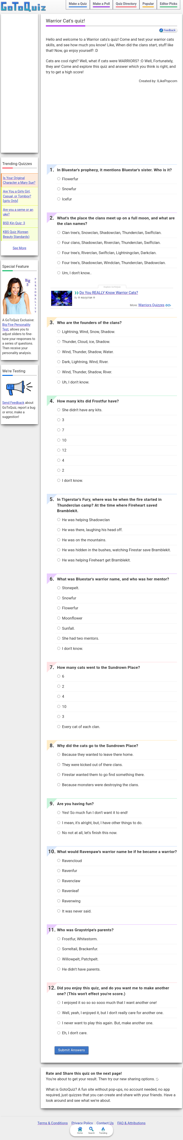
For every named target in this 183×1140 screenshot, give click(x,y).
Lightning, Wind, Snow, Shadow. (86, 332)
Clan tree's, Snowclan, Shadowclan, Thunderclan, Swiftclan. (109, 232)
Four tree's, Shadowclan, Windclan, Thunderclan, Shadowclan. (111, 263)
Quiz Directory (126, 4)
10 (61, 440)
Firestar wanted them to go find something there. (101, 774)
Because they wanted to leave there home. (95, 754)
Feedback (169, 30)
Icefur (64, 199)
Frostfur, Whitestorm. (77, 939)
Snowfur (66, 189)
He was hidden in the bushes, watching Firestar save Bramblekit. (114, 550)
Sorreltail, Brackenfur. (77, 949)
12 (61, 450)
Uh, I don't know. (73, 382)
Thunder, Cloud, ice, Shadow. (83, 342)
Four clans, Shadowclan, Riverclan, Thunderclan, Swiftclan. (109, 242)
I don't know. (70, 480)
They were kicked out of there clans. (90, 765)
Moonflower (69, 618)
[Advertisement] (111, 122)
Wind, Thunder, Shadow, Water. (85, 352)
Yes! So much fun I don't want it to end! (92, 812)
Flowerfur (67, 179)
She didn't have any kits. (79, 410)
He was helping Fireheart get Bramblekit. (94, 560)
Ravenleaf (68, 891)
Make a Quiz (78, 4)
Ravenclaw (68, 881)
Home (80, 1130)
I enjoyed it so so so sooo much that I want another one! (107, 1002)
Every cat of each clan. (78, 727)
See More (19, 248)
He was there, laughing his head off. (90, 530)
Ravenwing (69, 901)
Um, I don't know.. (74, 273)
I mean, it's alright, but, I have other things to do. (99, 823)
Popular (148, 4)
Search (91, 1130)
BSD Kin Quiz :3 (14, 223)
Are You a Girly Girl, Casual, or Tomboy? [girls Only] (17, 196)
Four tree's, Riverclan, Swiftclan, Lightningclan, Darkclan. (107, 253)
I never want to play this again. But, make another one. (105, 1023)
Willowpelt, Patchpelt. (78, 959)
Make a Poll (101, 4)
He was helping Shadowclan (83, 520)
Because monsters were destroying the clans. (98, 785)
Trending (103, 1130)
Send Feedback (13, 403)
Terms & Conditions (53, 1123)
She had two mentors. (78, 638)
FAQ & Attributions (131, 1123)
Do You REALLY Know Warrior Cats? (108, 292)
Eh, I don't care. (72, 1033)
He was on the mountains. (81, 540)
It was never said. (74, 911)
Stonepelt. (68, 588)
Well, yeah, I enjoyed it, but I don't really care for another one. (110, 1013)
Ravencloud (69, 861)
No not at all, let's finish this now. (87, 833)
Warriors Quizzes (151, 305)
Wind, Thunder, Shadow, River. (84, 372)
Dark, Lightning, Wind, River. (83, 362)
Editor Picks (168, 4)
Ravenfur (67, 871)
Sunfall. (66, 628)
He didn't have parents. (79, 969)
